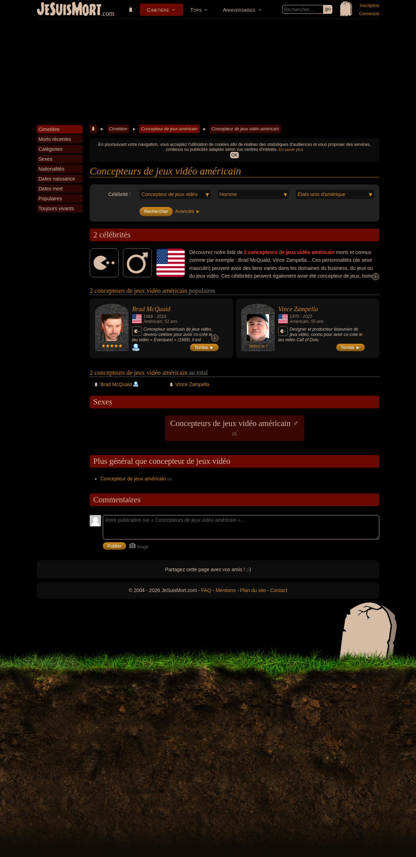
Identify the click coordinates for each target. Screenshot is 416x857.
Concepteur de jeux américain (169, 128)
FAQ (206, 590)
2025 (307, 316)
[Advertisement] (208, 72)
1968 (148, 316)
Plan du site (253, 590)
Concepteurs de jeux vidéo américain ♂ (234, 427)
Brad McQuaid (151, 309)
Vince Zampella (298, 309)
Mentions (225, 590)
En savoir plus (291, 149)
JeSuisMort (69, 10)
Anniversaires (239, 10)
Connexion (369, 13)
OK (234, 155)
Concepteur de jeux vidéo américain (245, 128)
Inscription (369, 5)
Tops (196, 10)
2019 (161, 316)
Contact (278, 590)
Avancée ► (188, 211)
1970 (294, 316)
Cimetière (158, 10)
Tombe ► (204, 347)
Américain (152, 321)
